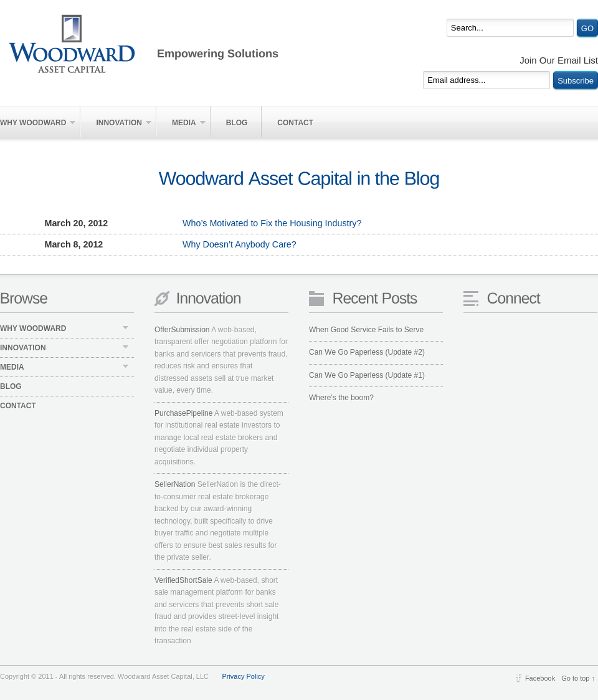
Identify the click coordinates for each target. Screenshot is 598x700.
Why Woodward (37, 123)
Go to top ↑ (578, 678)
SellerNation (174, 484)
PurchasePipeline (183, 413)
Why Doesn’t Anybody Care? (148, 245)
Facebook (540, 678)
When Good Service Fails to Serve (366, 329)
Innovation (116, 123)
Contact (295, 123)
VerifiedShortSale (183, 580)
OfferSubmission (181, 329)
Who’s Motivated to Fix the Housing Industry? (180, 224)
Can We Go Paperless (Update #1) (367, 375)
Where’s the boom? (341, 397)
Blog (237, 123)
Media (181, 123)
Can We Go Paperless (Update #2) (367, 352)
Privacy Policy (243, 676)
